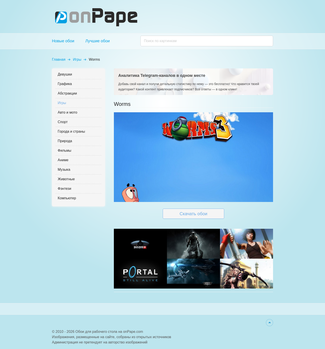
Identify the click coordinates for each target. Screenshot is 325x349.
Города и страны (71, 131)
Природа (65, 141)
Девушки (65, 74)
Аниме (63, 160)
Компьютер (67, 198)
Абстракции (67, 93)
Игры (77, 59)
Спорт (63, 122)
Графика (65, 84)
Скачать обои (193, 213)
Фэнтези (64, 188)
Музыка (64, 169)
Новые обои (63, 41)
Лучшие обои (97, 41)
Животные (66, 179)
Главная (58, 59)
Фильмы (64, 150)
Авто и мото (67, 112)
